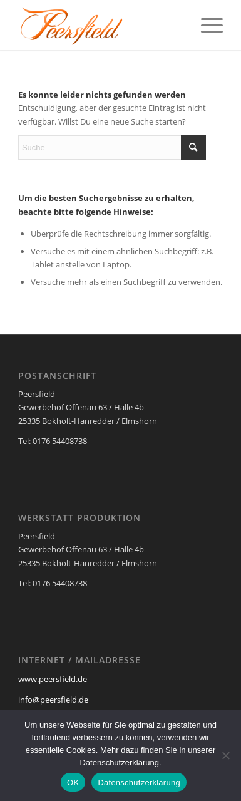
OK (73, 782)
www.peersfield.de (52, 679)
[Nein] (225, 755)
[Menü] (205, 25)
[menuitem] (205, 25)
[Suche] (112, 147)
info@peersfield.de (53, 699)
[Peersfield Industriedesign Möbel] (100, 25)
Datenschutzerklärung (139, 782)
